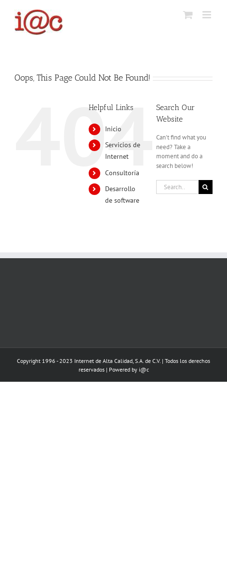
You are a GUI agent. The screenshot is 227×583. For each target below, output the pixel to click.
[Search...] (177, 187)
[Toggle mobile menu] (207, 15)
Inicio (113, 129)
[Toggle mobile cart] (188, 15)
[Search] (206, 187)
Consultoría (122, 172)
